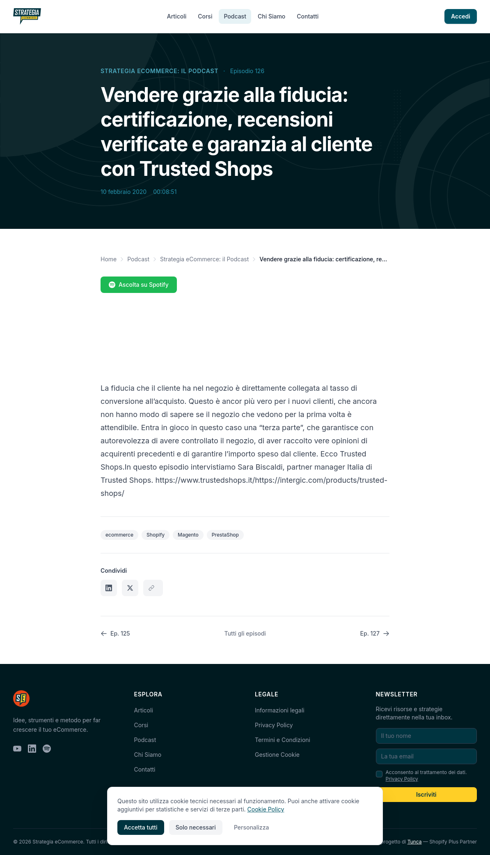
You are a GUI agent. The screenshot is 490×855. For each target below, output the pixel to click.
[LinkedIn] (32, 748)
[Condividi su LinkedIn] (109, 588)
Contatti (307, 16)
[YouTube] (17, 748)
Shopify (156, 535)
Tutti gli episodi (245, 633)
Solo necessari (196, 827)
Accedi (460, 16)
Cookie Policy (265, 809)
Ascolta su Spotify (139, 284)
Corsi (205, 16)
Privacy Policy (274, 724)
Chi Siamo (271, 16)
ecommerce (119, 535)
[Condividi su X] (130, 588)
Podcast (235, 16)
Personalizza (251, 827)
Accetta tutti (141, 827)
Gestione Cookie (277, 754)
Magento (188, 535)
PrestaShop (225, 535)
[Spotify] (47, 748)
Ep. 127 (374, 633)
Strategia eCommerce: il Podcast (159, 70)
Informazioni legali (280, 710)
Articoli (176, 16)
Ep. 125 (115, 633)
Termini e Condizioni (282, 739)
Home (109, 259)
